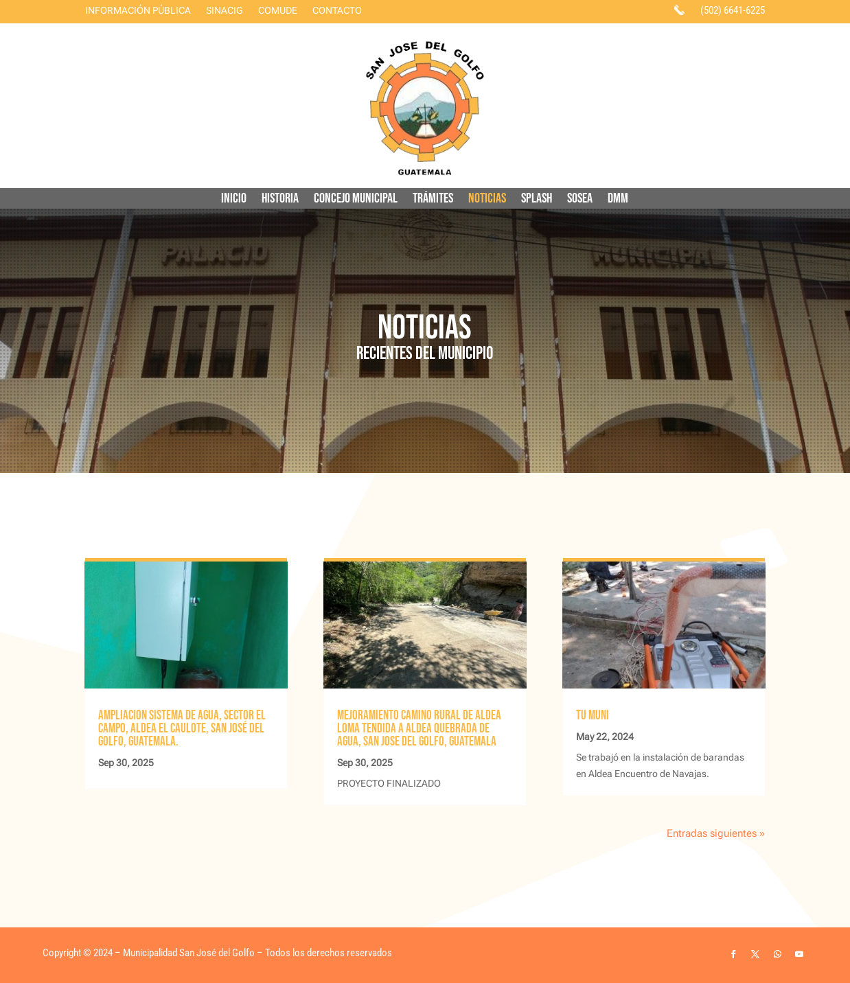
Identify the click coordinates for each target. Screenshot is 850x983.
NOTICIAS (487, 200)
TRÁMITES (433, 200)
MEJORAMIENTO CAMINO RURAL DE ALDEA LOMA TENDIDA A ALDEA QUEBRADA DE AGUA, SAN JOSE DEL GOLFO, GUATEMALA (419, 729)
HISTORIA (280, 200)
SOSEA (580, 200)
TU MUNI (592, 716)
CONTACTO (337, 10)
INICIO (233, 200)
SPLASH (536, 200)
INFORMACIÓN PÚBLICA (138, 10)
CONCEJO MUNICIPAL (356, 200)
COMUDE (277, 10)
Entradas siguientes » (716, 833)
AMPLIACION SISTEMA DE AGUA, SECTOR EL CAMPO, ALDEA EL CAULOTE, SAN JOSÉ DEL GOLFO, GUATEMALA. (182, 729)
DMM (618, 200)
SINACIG (224, 10)
